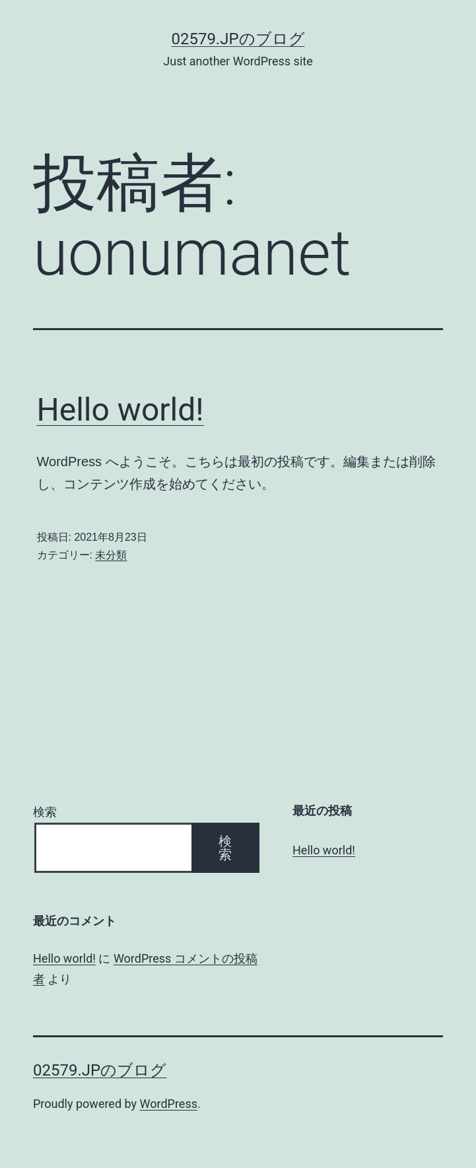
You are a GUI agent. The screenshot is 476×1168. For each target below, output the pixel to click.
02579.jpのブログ (237, 39)
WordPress (168, 1104)
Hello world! (120, 410)
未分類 (111, 555)
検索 (45, 812)
